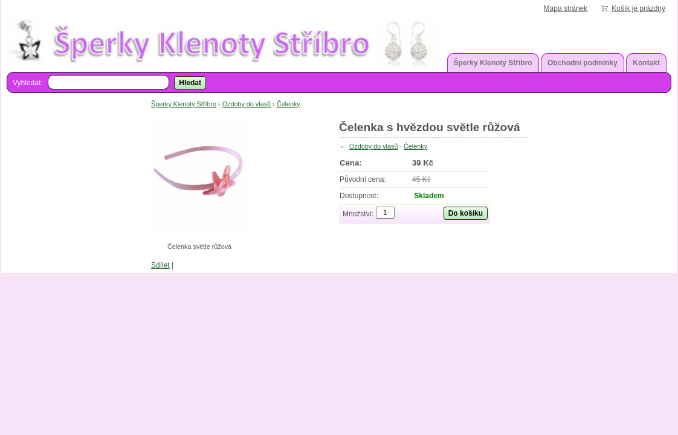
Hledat (190, 83)
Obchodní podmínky (582, 63)
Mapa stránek (566, 8)
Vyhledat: (28, 83)
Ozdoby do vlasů (246, 104)
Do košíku (465, 213)
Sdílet (160, 265)
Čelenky (288, 104)
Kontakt (646, 63)
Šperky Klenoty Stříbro (493, 63)
